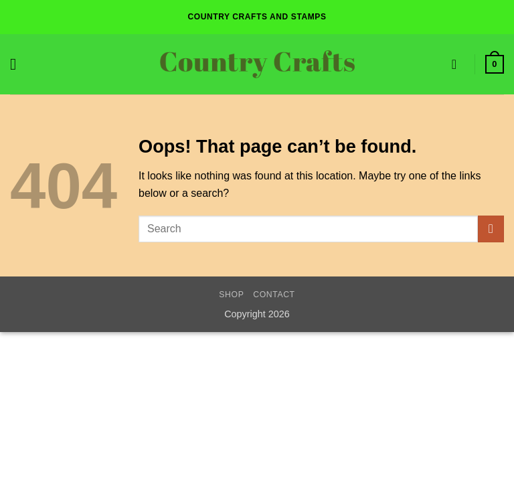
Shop (231, 294)
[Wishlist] (458, 64)
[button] (18, 64)
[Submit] (491, 229)
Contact (274, 294)
